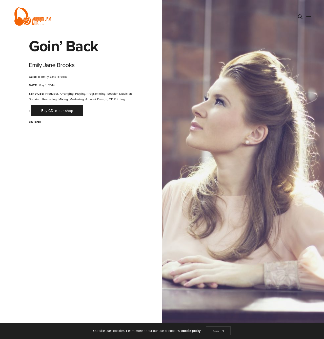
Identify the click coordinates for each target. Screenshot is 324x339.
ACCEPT (218, 331)
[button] (57, 110)
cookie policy (191, 331)
